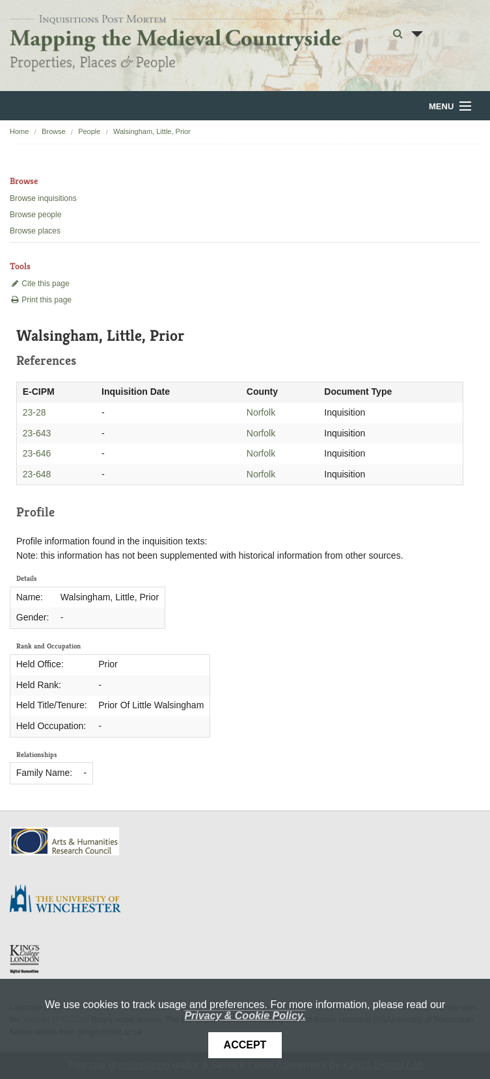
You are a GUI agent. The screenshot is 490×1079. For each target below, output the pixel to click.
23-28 (34, 412)
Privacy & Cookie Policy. (244, 1015)
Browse (54, 131)
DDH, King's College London (25, 959)
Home (19, 131)
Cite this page (40, 283)
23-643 (37, 433)
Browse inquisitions (43, 198)
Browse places (35, 230)
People (89, 131)
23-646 (37, 453)
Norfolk (261, 412)
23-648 (37, 474)
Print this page (41, 299)
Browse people (35, 214)
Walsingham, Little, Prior (152, 131)
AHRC (65, 841)
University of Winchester (70, 900)
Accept (245, 1044)
